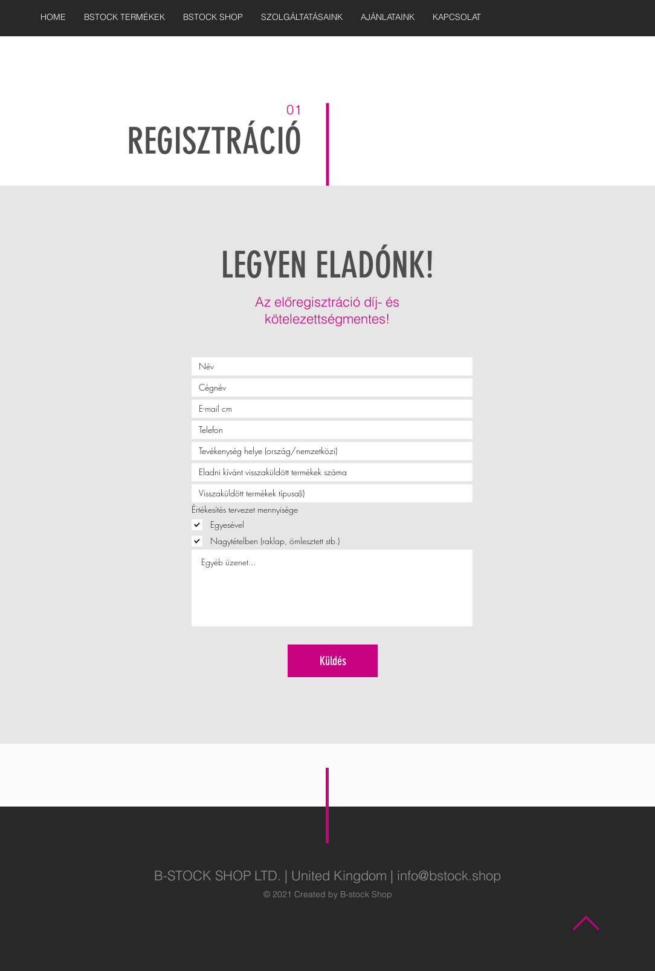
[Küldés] (333, 661)
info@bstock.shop (449, 875)
